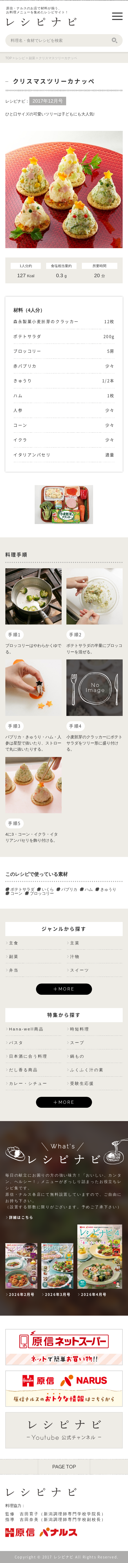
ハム (86, 889)
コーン (13, 893)
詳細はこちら (21, 1217)
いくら (45, 889)
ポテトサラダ (19, 889)
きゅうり (105, 889)
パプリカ (66, 889)
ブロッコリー (39, 893)
